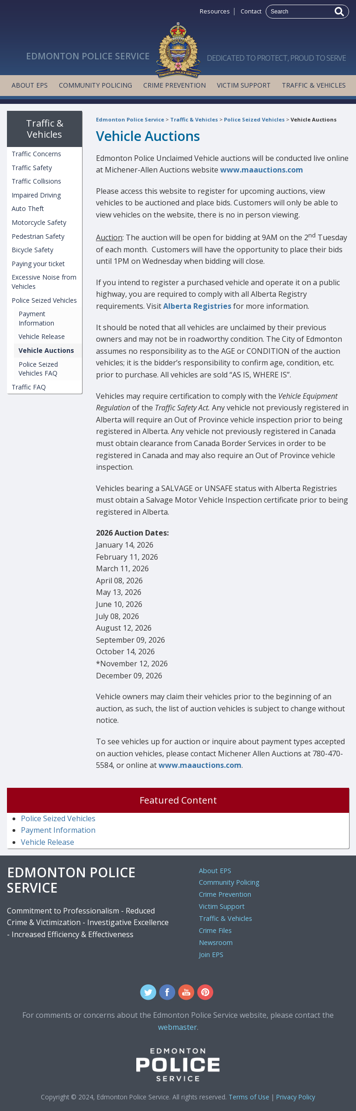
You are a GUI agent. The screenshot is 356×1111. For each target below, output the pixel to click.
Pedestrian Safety (38, 236)
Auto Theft (28, 208)
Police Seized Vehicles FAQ (38, 369)
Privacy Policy (295, 1096)
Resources (215, 11)
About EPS (30, 85)
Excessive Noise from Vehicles (44, 282)
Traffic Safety (32, 167)
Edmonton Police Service (130, 119)
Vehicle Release (42, 336)
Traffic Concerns (36, 153)
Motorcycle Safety (39, 222)
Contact (251, 11)
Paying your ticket (38, 263)
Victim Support (244, 85)
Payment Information (36, 318)
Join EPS (211, 954)
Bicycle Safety (32, 249)
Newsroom (216, 942)
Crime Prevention (174, 85)
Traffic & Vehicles (314, 85)
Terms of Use (249, 1096)
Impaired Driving (36, 195)
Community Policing (95, 85)
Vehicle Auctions (314, 119)
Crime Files (215, 930)
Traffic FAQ (29, 387)
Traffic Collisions (36, 181)
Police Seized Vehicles (254, 119)
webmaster (177, 1027)
